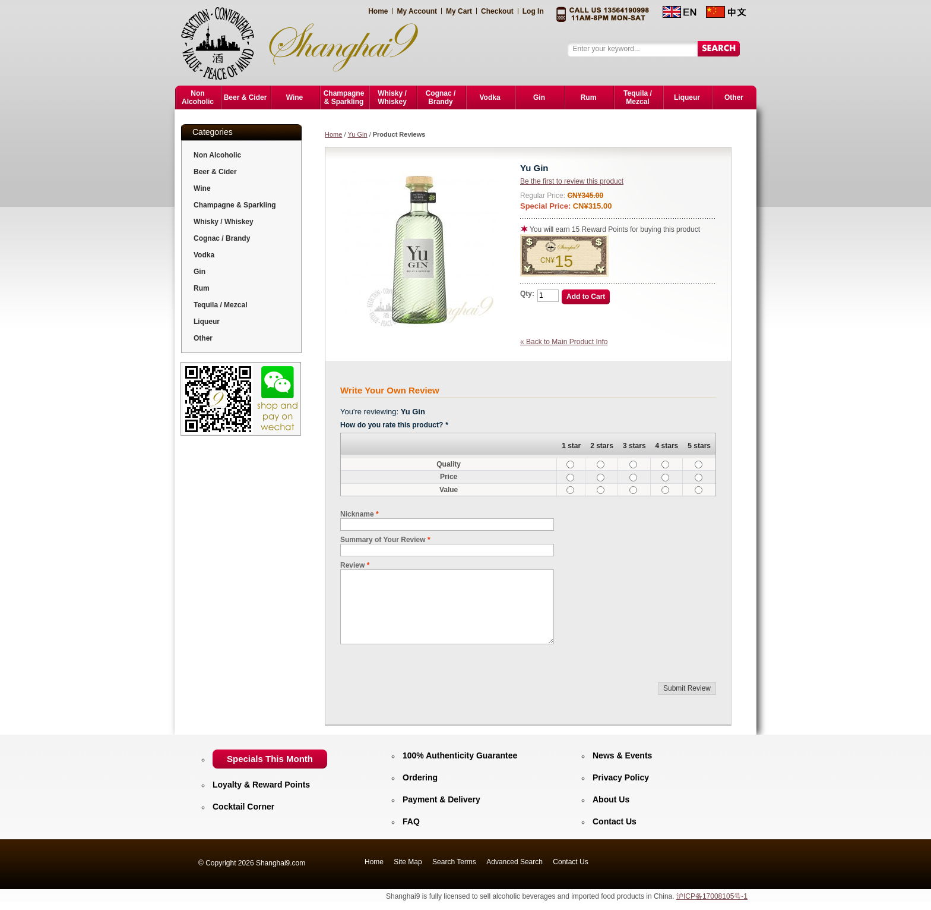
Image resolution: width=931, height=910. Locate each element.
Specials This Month (270, 759)
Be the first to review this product (571, 181)
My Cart (459, 11)
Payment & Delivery (441, 799)
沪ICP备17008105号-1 (712, 896)
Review (352, 565)
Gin (199, 271)
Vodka (204, 255)
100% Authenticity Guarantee (460, 755)
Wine (202, 188)
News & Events (622, 755)
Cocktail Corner (243, 806)
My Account (417, 11)
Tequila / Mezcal (220, 305)
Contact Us (614, 821)
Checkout (497, 11)
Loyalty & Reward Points (261, 784)
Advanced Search (514, 862)
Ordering (420, 777)
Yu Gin (358, 134)
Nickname (357, 514)
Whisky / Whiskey (224, 222)
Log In (533, 11)
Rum (202, 288)
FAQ (411, 821)
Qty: (527, 293)
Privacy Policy (621, 777)
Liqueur (207, 321)
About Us (611, 799)
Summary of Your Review (383, 540)
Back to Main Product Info (563, 342)
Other (203, 338)
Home (378, 11)
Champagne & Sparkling (235, 205)
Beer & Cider (215, 172)
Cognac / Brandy (222, 238)
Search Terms (454, 862)
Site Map (408, 862)
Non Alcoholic (217, 155)
